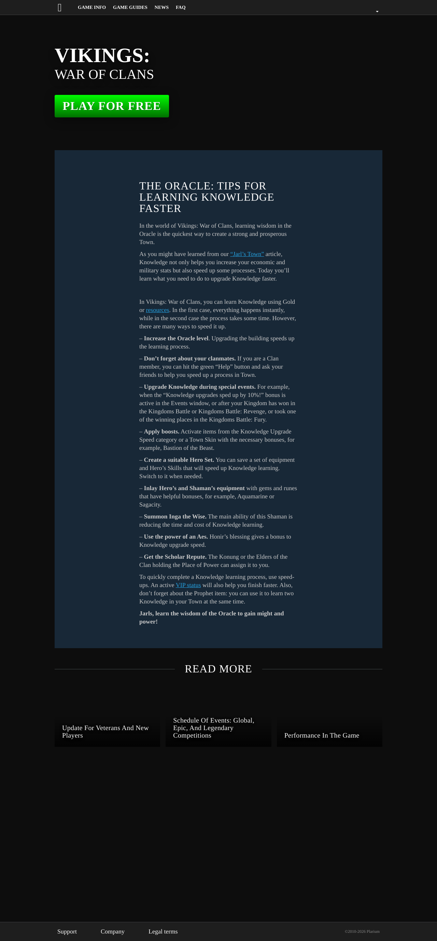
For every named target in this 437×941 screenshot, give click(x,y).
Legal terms (171, 931)
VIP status (211, 728)
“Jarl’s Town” (259, 254)
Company (117, 931)
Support (68, 931)
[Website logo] (65, 7)
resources (175, 428)
